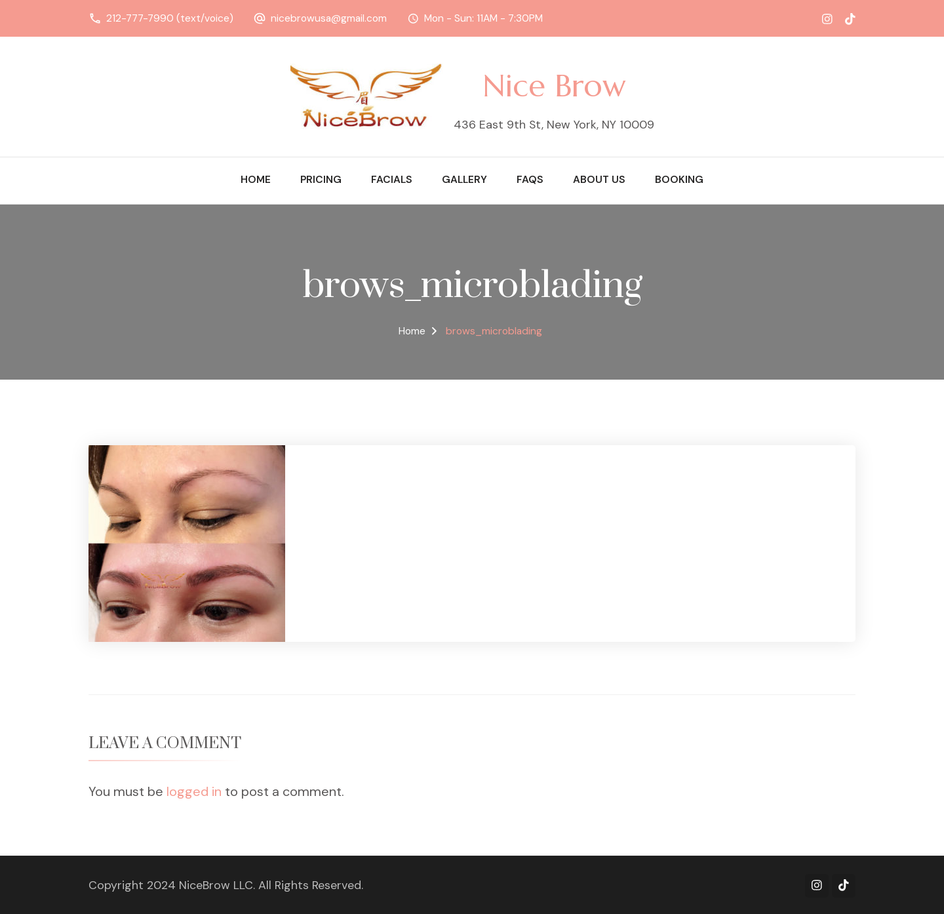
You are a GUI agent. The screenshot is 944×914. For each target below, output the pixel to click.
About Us (599, 179)
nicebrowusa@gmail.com (329, 18)
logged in (194, 791)
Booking (679, 179)
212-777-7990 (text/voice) (169, 18)
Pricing (321, 179)
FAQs (530, 179)
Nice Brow (553, 85)
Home (256, 179)
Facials (391, 179)
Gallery (464, 179)
